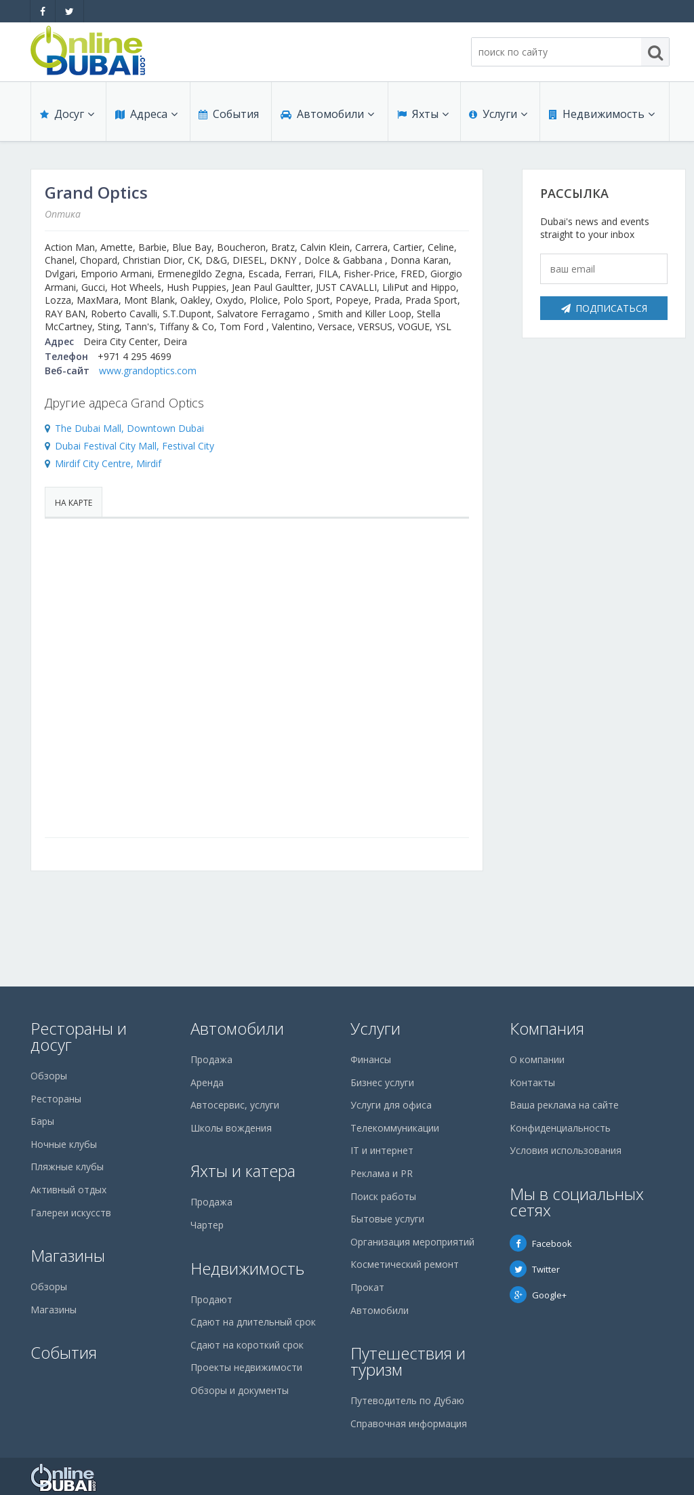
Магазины (67, 1255)
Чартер (207, 1224)
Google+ (538, 1295)
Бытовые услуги (387, 1218)
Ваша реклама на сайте (564, 1104)
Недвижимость (601, 116)
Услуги (498, 116)
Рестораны (55, 1098)
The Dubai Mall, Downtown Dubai (129, 428)
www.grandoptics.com (148, 370)
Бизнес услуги (382, 1082)
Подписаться (604, 308)
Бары (42, 1121)
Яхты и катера (242, 1170)
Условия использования (565, 1150)
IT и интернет (381, 1150)
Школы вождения (231, 1127)
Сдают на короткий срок (247, 1344)
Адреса (146, 116)
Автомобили (326, 116)
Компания (547, 1028)
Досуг (66, 116)
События (228, 116)
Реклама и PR (381, 1173)
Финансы (370, 1059)
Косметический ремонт (404, 1264)
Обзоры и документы (239, 1390)
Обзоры (48, 1075)
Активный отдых (68, 1189)
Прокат (367, 1287)
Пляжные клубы (67, 1166)
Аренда (207, 1082)
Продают (211, 1299)
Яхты (422, 116)
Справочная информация (408, 1423)
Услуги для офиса (391, 1104)
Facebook (541, 1243)
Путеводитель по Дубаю (407, 1400)
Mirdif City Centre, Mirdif (108, 463)
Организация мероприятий (412, 1241)
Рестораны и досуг (78, 1036)
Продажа (211, 1059)
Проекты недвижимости (246, 1367)
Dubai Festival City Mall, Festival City (134, 445)
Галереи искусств (70, 1212)
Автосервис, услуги (234, 1104)
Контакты (532, 1082)
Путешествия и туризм (408, 1361)
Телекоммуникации (394, 1127)
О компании (537, 1059)
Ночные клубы (63, 1144)
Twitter (535, 1269)
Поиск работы (383, 1196)
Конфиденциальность (560, 1127)
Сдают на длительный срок (253, 1321)
